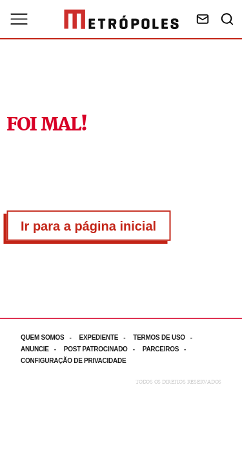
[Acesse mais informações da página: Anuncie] (42, 349)
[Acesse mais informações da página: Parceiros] (168, 349)
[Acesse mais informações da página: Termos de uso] (166, 337)
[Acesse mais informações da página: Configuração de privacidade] (74, 360)
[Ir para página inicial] (121, 19)
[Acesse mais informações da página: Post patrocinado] (103, 349)
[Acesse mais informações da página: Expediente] (106, 337)
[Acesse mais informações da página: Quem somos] (50, 337)
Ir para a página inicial (88, 226)
